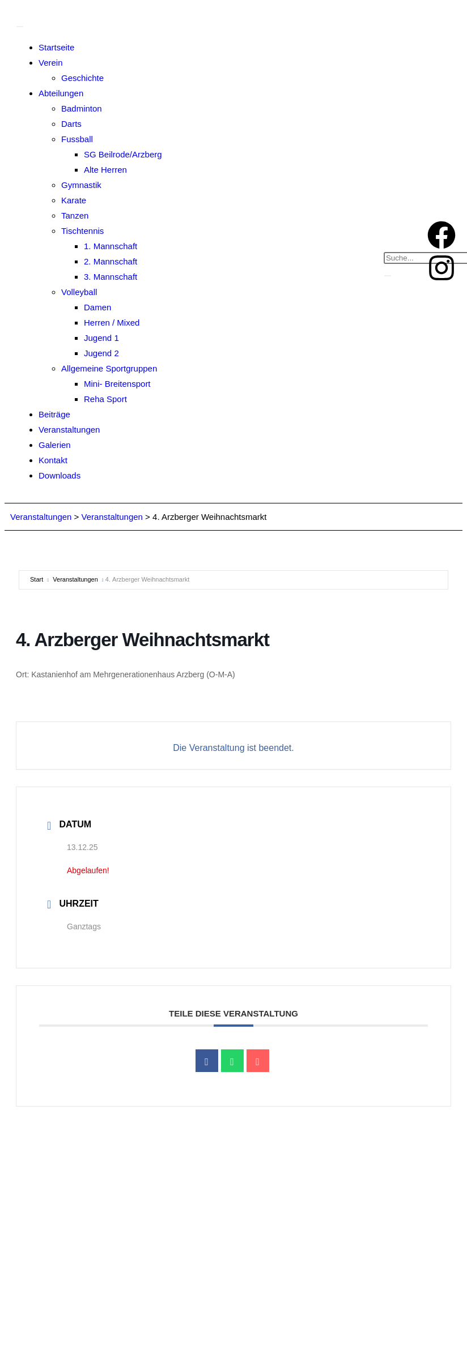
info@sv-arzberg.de (191, 1273)
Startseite (56, 47)
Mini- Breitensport (117, 383)
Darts (71, 124)
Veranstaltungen (69, 429)
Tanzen (74, 215)
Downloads (59, 475)
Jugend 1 (101, 338)
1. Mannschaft (110, 246)
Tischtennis (82, 231)
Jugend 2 (101, 353)
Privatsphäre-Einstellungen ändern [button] (100, 1334)
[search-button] (388, 276)
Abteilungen (61, 93)
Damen (97, 307)
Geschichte (82, 78)
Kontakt (53, 460)
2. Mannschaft (110, 261)
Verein (51, 62)
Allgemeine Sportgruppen (109, 368)
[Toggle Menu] (20, 26)
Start (36, 579)
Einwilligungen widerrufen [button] (384, 1334)
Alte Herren (105, 169)
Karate (73, 200)
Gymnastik (81, 185)
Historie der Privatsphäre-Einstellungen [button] (250, 1334)
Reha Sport (105, 399)
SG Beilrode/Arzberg (123, 154)
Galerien (55, 445)
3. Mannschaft (110, 276)
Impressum (206, 1308)
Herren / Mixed (111, 322)
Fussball (77, 139)
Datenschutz (258, 1308)
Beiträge (54, 414)
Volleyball (79, 292)
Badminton (81, 108)
